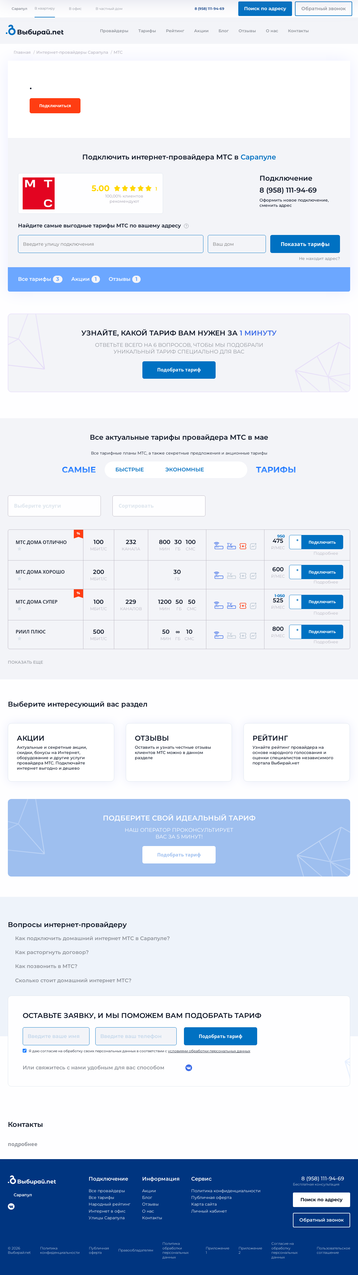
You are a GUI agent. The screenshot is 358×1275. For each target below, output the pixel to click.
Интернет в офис (107, 1211)
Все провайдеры (107, 1190)
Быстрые (129, 469)
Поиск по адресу (265, 8)
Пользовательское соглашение (333, 1250)
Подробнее (329, 553)
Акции (201, 30)
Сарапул (16, 8)
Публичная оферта (211, 1197)
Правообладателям (135, 1250)
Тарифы (147, 30)
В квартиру (45, 8)
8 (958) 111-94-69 (206, 8)
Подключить (322, 542)
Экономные (184, 469)
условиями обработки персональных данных (209, 1051)
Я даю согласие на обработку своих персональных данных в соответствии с (139, 1051)
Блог (224, 30)
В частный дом (109, 8)
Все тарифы (40, 279)
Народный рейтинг (109, 1204)
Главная (22, 52)
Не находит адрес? (319, 258)
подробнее (25, 1144)
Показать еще (28, 662)
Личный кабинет (209, 1211)
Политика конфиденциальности (226, 1190)
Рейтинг (175, 30)
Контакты (298, 30)
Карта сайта (204, 1204)
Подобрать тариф (179, 370)
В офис (75, 8)
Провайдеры (114, 30)
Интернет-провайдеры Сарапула (72, 52)
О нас (272, 30)
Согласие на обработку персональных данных (284, 1250)
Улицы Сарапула (107, 1217)
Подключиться (55, 105)
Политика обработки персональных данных (175, 1250)
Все (231, 469)
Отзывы (247, 30)
